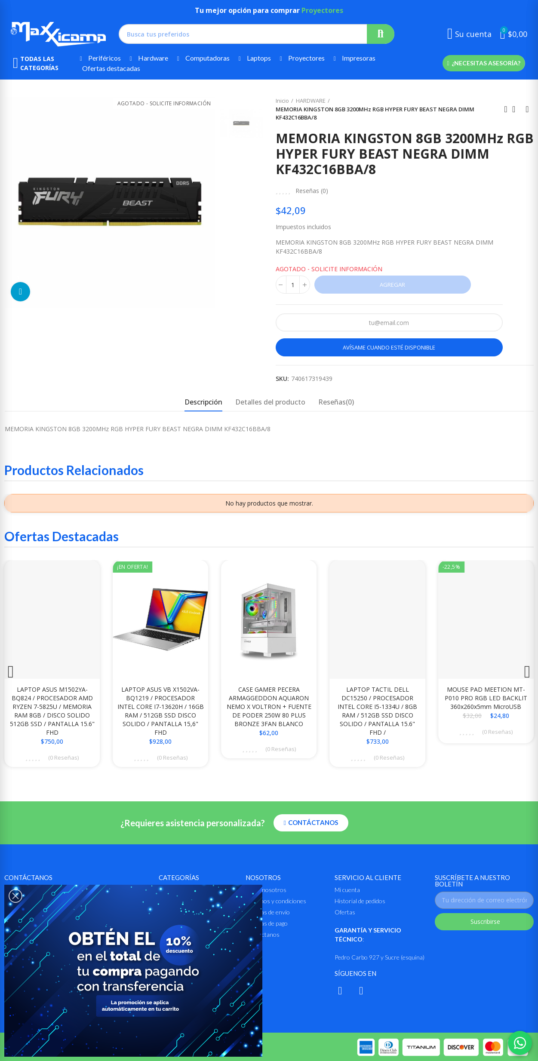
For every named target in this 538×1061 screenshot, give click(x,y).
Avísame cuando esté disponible (389, 347)
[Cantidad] (293, 285)
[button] (484, 63)
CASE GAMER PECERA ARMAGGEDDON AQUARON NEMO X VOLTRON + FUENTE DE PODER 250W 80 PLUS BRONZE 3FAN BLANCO (269, 706)
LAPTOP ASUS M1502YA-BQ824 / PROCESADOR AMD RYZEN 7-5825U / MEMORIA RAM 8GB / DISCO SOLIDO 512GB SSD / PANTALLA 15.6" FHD (52, 710)
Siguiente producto (527, 109)
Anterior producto (505, 109)
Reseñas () (311, 191)
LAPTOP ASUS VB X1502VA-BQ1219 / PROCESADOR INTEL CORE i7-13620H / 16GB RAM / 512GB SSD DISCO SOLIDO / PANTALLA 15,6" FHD (160, 710)
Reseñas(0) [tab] (336, 402)
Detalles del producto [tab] (270, 402)
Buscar (380, 34)
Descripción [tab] (203, 402)
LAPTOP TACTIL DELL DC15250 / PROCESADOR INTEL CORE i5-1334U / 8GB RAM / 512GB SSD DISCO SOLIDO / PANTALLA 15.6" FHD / (377, 710)
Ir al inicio (516, 109)
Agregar (392, 284)
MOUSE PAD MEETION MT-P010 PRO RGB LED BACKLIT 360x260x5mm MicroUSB (486, 698)
